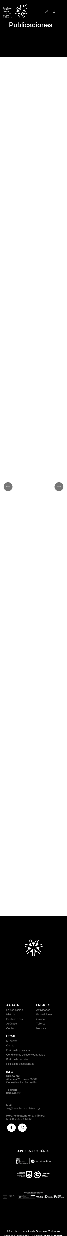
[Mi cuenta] (47, 11)
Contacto (11, 1028)
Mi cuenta (12, 1041)
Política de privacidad (18, 1050)
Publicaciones (14, 1019)
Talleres (40, 1023)
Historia (10, 1014)
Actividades (43, 1010)
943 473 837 (13, 1093)
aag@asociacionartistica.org (23, 1108)
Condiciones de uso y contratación (26, 1054)
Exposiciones (44, 1014)
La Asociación (14, 1010)
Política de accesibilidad (20, 1063)
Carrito (10, 1045)
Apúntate (11, 1023)
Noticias (41, 1028)
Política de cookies (17, 1059)
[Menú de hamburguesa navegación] (61, 11)
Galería (40, 1019)
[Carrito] (54, 11)
